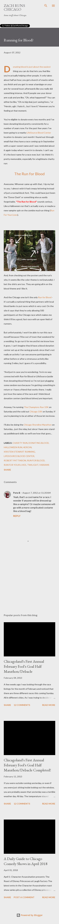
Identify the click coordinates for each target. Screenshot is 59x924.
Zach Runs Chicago (14, 7)
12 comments (22, 705)
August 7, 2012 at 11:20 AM (36, 492)
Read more (48, 705)
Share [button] (7, 469)
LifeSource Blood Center (39, 132)
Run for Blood (44, 297)
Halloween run (13, 447)
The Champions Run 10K (36, 407)
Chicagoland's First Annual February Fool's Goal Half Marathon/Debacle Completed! (27, 765)
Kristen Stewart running (19, 451)
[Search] (46, 6)
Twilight (32, 464)
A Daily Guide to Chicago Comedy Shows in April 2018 (25, 861)
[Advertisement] (29, 584)
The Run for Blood (29, 173)
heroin (27, 447)
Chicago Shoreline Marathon (38, 424)
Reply (16, 515)
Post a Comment (24, 897)
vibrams (44, 464)
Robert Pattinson (15, 460)
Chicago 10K (36, 411)
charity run (20, 443)
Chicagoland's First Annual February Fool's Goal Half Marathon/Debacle (24, 666)
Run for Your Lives (15, 464)
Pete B (16, 492)
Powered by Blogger (30, 915)
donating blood (38, 443)
